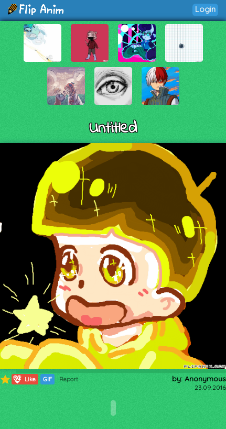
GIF (47, 379)
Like (24, 379)
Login (205, 9)
